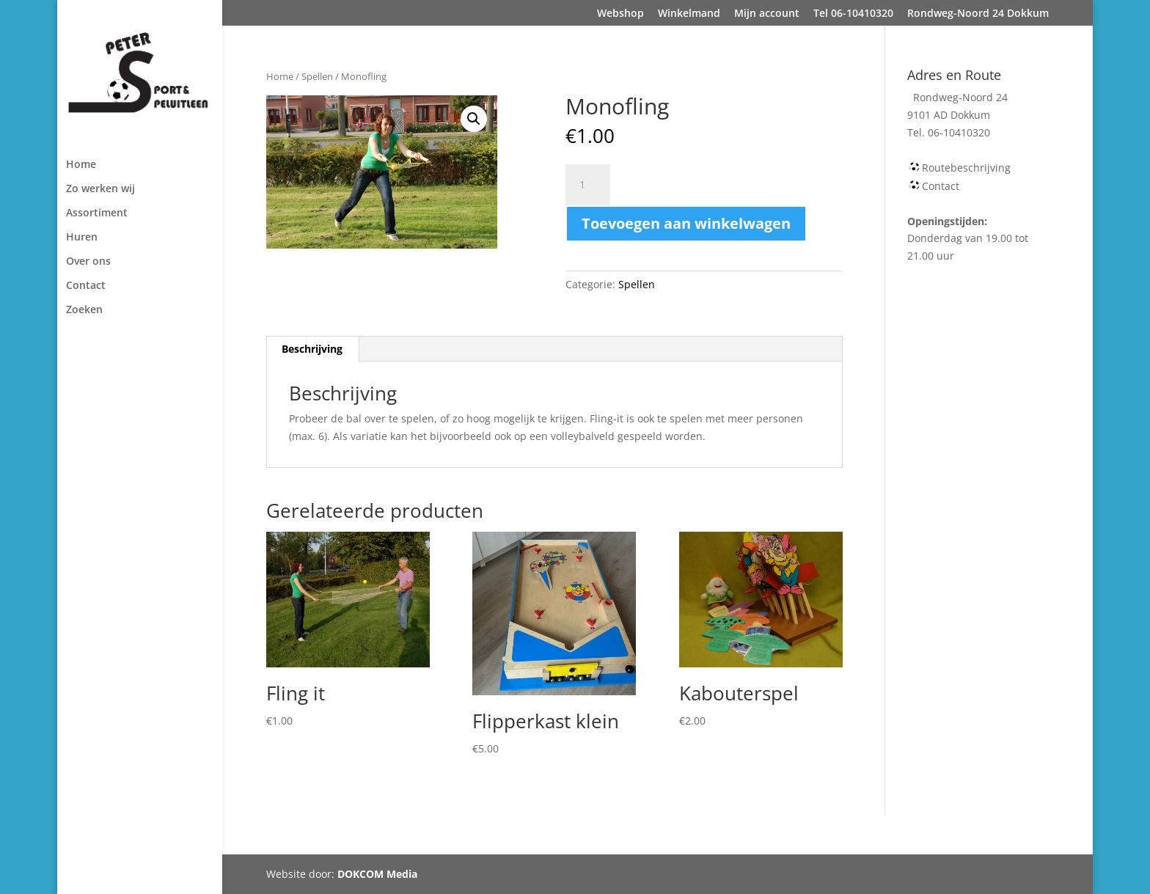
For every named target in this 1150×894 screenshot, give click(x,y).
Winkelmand (689, 14)
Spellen (317, 76)
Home (81, 165)
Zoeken (84, 310)
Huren (82, 237)
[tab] (312, 349)
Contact (86, 286)
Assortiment (97, 213)
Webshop (620, 14)
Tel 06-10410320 (853, 14)
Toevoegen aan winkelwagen (686, 223)
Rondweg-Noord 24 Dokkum (978, 14)
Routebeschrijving (966, 168)
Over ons (88, 262)
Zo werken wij (100, 189)
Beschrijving (312, 349)
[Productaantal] (587, 184)
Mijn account (766, 14)
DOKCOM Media (377, 874)
